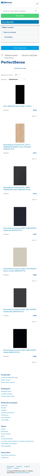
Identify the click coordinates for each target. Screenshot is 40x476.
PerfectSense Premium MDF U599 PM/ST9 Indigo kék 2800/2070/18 (19, 229)
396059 (35, 315)
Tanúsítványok (5, 415)
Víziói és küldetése (6, 434)
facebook (27, 466)
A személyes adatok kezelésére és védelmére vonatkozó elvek (17, 441)
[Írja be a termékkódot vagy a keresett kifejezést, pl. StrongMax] (20, 11)
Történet (3, 429)
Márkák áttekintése (6, 446)
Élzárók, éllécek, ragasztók (8, 382)
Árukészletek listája (25, 68)
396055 (35, 275)
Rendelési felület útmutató (7, 396)
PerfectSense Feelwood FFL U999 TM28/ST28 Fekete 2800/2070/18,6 (16, 188)
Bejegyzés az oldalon (7, 75)
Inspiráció (19, 466)
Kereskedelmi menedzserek (8, 455)
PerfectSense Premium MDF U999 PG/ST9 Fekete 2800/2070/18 (19, 351)
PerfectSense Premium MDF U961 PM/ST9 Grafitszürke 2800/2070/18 (19, 310)
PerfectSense (8, 37)
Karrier (3, 436)
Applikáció (4, 410)
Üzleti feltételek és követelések (9, 443)
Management (4, 431)
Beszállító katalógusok (7, 394)
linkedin (9, 468)
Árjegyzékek (4, 405)
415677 (35, 234)
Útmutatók (3, 408)
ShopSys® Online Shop (23, 472)
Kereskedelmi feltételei (7, 439)
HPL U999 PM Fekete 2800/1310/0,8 (17, 106)
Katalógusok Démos (6, 391)
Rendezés (4, 79)
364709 (35, 110)
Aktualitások (10, 466)
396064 (35, 356)
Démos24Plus (20, 16)
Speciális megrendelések (7, 412)
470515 (35, 193)
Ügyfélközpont (5, 457)
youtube (16, 468)
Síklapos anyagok (8, 27)
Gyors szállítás (5, 420)
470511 (35, 153)
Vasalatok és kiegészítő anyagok (9, 377)
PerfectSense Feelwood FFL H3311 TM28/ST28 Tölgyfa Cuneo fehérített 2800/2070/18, (17, 147)
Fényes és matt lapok (9, 32)
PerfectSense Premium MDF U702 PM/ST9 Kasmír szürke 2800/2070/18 (19, 270)
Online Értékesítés (5, 417)
